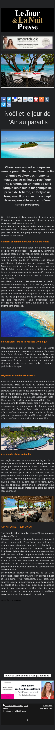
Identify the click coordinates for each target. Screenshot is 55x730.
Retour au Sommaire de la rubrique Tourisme (26, 675)
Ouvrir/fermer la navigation (27, 4)
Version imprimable (13, 706)
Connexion (47, 705)
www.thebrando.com (11, 600)
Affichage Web (46, 708)
